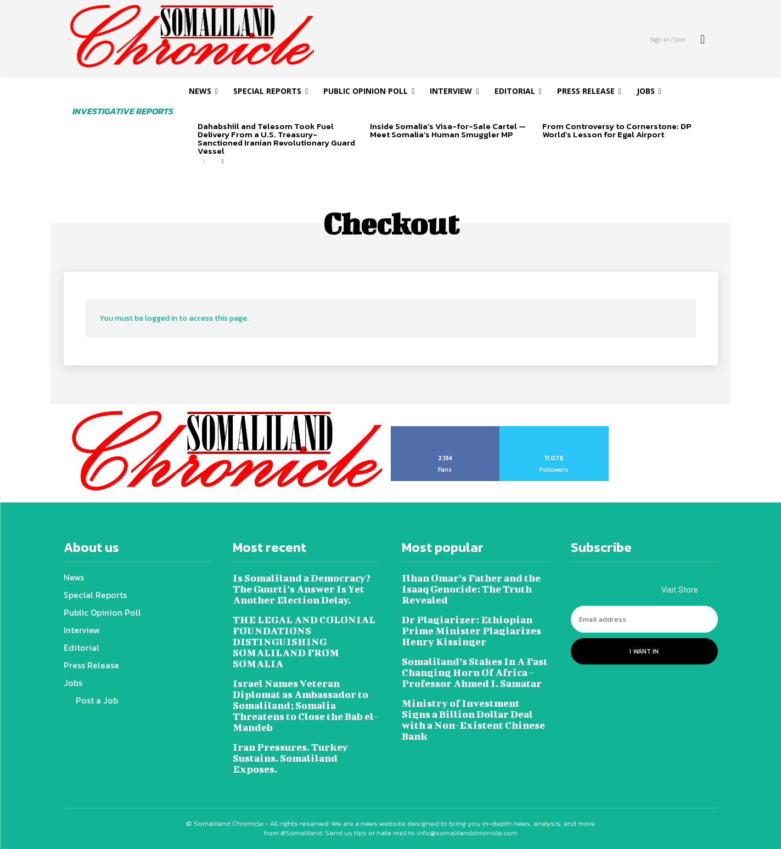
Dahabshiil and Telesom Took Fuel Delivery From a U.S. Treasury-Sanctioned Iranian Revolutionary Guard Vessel (276, 138)
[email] (644, 619)
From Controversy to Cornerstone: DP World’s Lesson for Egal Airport (617, 130)
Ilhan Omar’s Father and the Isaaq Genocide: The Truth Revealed (471, 589)
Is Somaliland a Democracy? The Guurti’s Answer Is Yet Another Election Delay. (301, 589)
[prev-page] (204, 162)
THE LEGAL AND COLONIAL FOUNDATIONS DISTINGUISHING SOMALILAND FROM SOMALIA (304, 641)
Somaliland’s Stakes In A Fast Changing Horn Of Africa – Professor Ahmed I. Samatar (475, 672)
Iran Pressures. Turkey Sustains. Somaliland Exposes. (290, 758)
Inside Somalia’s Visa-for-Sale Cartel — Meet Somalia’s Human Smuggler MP (448, 130)
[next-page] (222, 162)
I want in (644, 651)
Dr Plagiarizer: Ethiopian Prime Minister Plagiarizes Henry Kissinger (471, 630)
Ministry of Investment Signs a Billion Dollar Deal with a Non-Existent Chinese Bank (473, 719)
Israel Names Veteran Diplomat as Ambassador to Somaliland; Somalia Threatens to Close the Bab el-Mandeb (305, 705)
